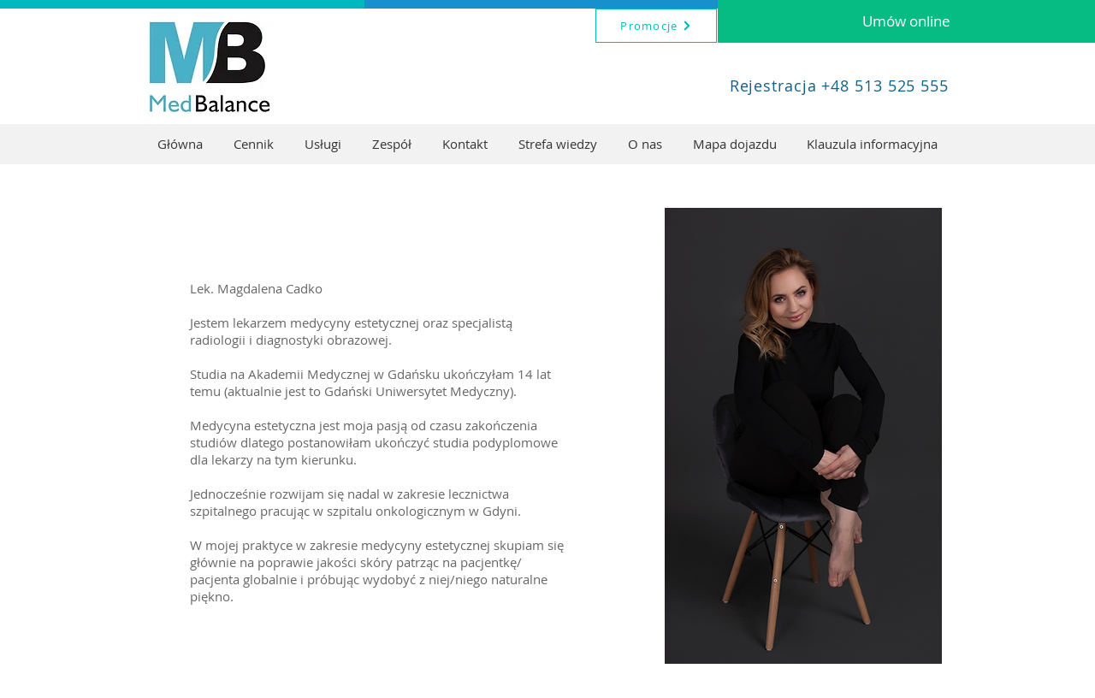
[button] (323, 144)
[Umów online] (906, 21)
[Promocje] (656, 26)
